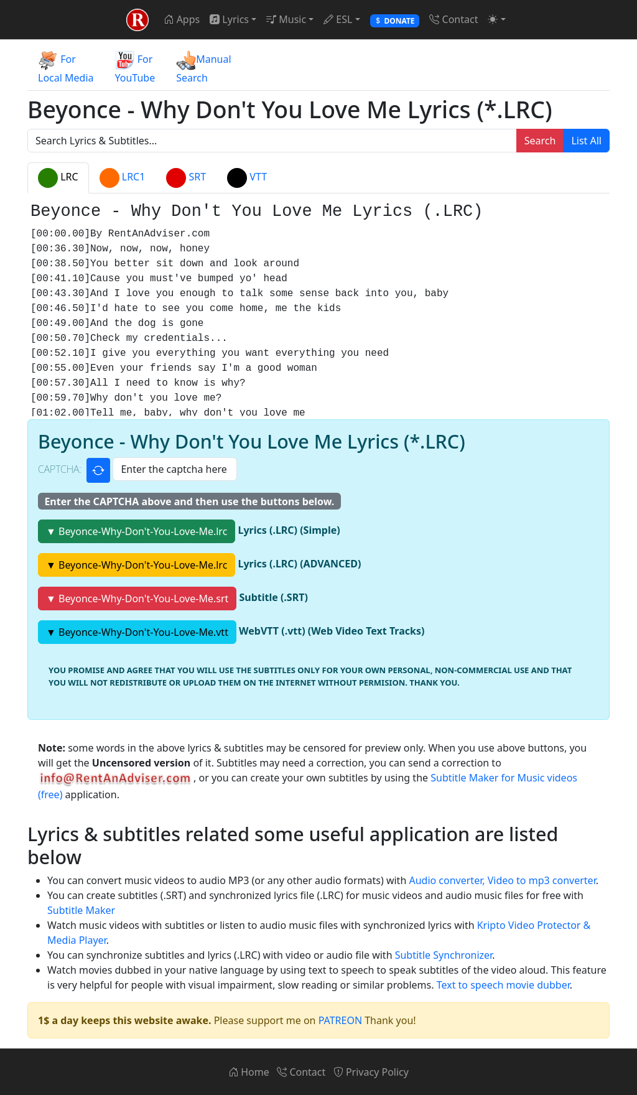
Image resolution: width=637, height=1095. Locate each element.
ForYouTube (135, 67)
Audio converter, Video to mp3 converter (502, 880)
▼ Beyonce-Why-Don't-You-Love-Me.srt (137, 598)
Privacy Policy (371, 1072)
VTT (247, 178)
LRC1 (123, 178)
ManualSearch (203, 67)
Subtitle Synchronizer (443, 955)
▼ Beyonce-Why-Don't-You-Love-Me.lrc (136, 531)
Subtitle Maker (81, 910)
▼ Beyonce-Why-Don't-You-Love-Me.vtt (137, 632)
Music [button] (286, 19)
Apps (182, 19)
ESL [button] (337, 19)
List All (586, 140)
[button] (496, 19)
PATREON (340, 1020)
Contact (453, 19)
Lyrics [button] (229, 19)
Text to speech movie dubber (503, 985)
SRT (186, 178)
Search (540, 140)
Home (248, 1072)
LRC (58, 178)
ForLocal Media (66, 67)
